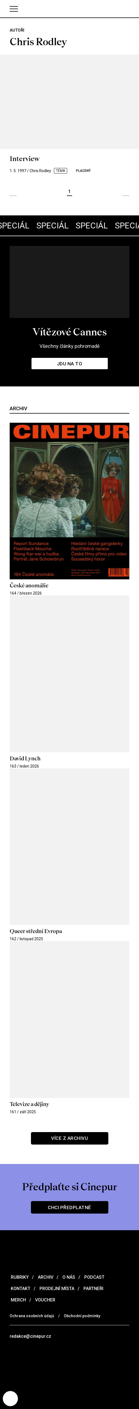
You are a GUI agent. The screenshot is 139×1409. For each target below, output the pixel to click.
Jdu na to (69, 363)
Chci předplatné (69, 1207)
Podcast (93, 1277)
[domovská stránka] (69, 9)
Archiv (45, 1277)
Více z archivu (69, 1138)
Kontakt (20, 1288)
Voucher (44, 1300)
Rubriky (19, 1277)
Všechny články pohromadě (70, 346)
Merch (18, 1300)
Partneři (92, 1288)
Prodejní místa (56, 1288)
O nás (68, 1277)
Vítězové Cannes (70, 332)
